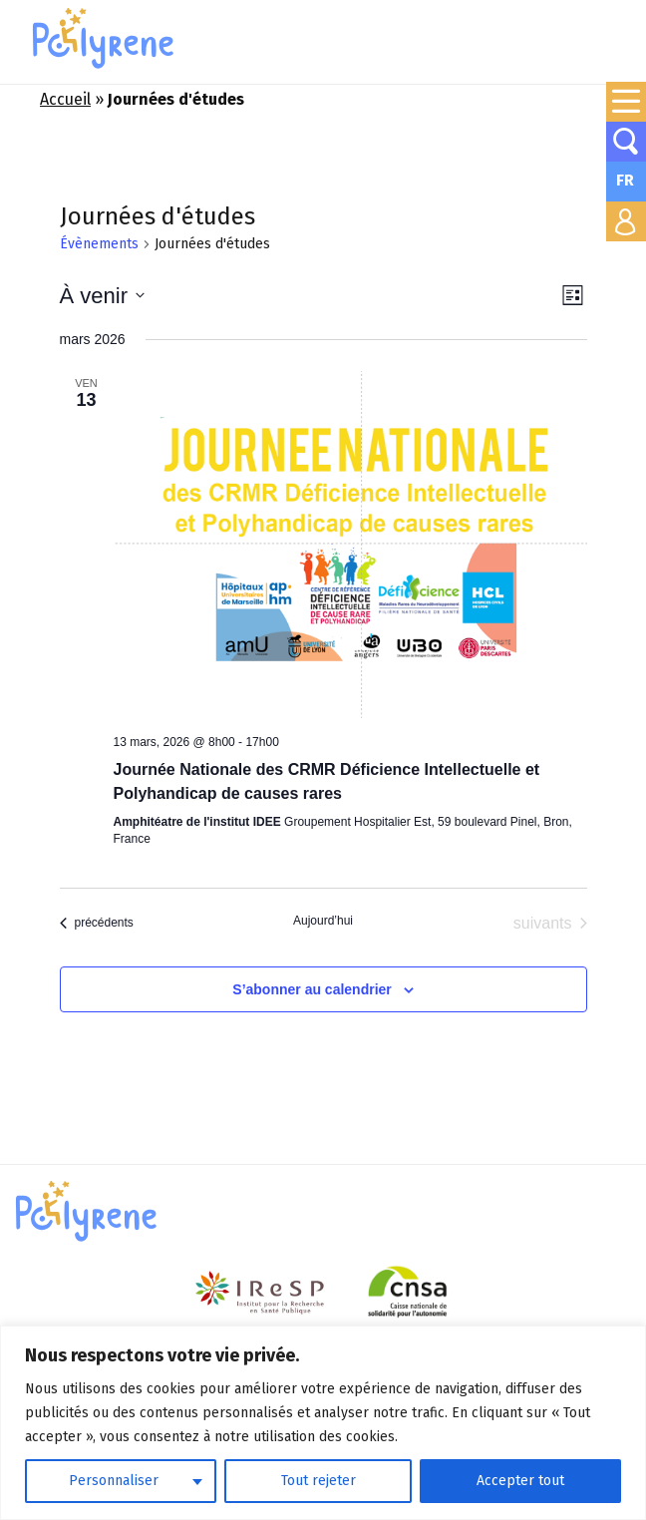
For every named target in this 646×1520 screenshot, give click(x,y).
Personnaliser (114, 1480)
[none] (626, 181)
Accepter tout (520, 1480)
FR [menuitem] (625, 180)
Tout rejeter (318, 1480)
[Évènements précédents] (97, 924)
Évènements (99, 243)
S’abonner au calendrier (312, 989)
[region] (323, 1423)
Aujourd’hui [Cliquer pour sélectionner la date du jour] (323, 921)
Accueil (65, 99)
